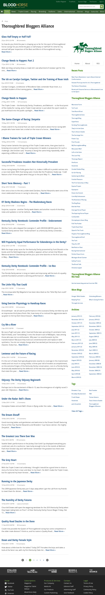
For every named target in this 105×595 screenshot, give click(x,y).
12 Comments (22, 246)
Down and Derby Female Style (17, 540)
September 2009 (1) (95, 333)
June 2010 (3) (76, 367)
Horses (80, 11)
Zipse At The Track (77, 230)
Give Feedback (69, 593)
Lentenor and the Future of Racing (19, 354)
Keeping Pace (76, 300)
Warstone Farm (77, 105)
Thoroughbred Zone (78, 115)
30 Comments (21, 525)
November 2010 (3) (78, 350)
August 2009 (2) (94, 336)
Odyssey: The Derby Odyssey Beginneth (21, 380)
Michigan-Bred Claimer (79, 257)
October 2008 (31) (94, 370)
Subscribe (94, 12)
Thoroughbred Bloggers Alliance (94, 405)
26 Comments (21, 64)
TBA (90, 394)
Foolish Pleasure (77, 179)
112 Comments (22, 142)
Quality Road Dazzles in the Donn (18, 521)
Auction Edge (82, 2)
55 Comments (22, 357)
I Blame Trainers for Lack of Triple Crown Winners (26, 138)
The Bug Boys (76, 203)
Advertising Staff (70, 590)
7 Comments (22, 187)
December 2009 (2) (95, 323)
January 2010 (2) (94, 319)
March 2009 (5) (94, 353)
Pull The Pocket (76, 223)
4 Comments (20, 83)
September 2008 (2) (95, 374)
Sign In (101, 2)
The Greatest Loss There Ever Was (18, 436)
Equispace (75, 190)
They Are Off (76, 244)
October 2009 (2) (94, 330)
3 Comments (21, 485)
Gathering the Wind (78, 176)
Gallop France (76, 261)
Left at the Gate (77, 152)
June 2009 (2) (93, 343)
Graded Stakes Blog (78, 169)
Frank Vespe (76, 397)
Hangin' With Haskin (78, 296)
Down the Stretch (77, 193)
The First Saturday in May (80, 183)
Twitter (9, 587)
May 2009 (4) (93, 347)
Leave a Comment (22, 504)
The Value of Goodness (79, 86)
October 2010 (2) (77, 353)
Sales (60, 11)
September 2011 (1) (78, 326)
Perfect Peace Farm (78, 254)
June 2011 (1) (76, 333)
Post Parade (76, 142)
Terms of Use (88, 583)
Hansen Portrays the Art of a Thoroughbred (86, 83)
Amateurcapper (77, 268)
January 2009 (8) (94, 360)
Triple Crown (23, 11)
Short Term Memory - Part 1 (16, 183)
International (69, 11)
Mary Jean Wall (77, 149)
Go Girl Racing (76, 173)
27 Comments (21, 419)
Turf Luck (75, 108)
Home (2, 21)
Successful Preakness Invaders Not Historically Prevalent (30, 162)
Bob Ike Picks (76, 207)
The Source (93, 2)
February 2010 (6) (94, 316)
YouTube (9, 590)
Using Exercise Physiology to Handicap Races (24, 303)
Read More (6, 52)
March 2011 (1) (76, 340)
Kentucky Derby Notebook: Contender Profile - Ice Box (29, 266)
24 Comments (20, 307)
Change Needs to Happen (14, 98)
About (87, 63)
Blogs (87, 12)
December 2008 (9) (95, 364)
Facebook (9, 583)
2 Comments (21, 206)
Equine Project (76, 186)
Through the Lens (77, 303)
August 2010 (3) (76, 360)
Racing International (78, 251)
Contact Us (67, 583)
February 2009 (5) (94, 357)
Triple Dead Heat (77, 227)
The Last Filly (76, 156)
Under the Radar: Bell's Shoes (16, 399)
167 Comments (22, 102)
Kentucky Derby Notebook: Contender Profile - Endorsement (32, 221)
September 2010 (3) (78, 357)
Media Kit (47, 586)
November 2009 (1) (95, 326)
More (102, 12)
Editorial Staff (69, 586)
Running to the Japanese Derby (17, 481)
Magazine (27, 583)
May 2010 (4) (76, 370)
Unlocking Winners (95, 296)
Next (47, 560)
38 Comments (21, 40)
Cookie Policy (88, 593)
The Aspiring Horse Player (80, 213)
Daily (7, 11)
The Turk (74, 240)
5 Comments (21, 224)
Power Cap (75, 139)
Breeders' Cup (76, 390)
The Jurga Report (77, 159)
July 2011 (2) (75, 330)
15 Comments (20, 544)
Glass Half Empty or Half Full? (16, 37)
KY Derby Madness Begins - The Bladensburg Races (27, 202)
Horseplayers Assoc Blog (80, 220)
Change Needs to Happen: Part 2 (18, 61)
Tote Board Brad (77, 111)
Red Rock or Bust (77, 247)
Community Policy (90, 590)
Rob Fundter (93, 390)
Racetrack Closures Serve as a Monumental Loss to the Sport (87, 90)
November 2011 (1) (78, 319)
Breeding (42, 11)
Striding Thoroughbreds (79, 125)
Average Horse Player (79, 210)
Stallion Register (61, 2)
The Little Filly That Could (14, 285)
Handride (75, 166)
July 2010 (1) (75, 364)
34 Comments (21, 270)
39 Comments (20, 440)
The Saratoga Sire (77, 135)
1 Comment (20, 328)
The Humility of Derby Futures (17, 500)
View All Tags (77, 411)
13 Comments (21, 384)
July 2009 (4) (93, 340)
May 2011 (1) (76, 336)
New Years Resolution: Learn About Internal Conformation (86, 78)
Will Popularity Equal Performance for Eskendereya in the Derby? (34, 242)
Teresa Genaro (94, 397)
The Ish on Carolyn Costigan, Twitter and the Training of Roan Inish (35, 79)
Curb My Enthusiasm (78, 196)
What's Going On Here (96, 300)
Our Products (49, 590)
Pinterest (9, 593)
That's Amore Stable (78, 132)
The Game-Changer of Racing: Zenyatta (21, 119)
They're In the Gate (78, 128)
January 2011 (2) (77, 347)
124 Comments (22, 123)
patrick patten (76, 404)
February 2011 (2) (77, 343)
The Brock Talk (76, 264)
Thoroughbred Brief (78, 237)
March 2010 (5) (76, 377)
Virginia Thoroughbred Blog (81, 234)
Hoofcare (75, 162)
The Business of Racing (79, 200)
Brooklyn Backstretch (79, 394)
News (13, 11)
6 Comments (21, 166)
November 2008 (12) (95, 367)
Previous (23, 560)
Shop (73, 571)
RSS (98, 63)
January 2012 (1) (77, 316)
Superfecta (75, 122)
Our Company (49, 583)
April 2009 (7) (93, 350)
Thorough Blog (76, 118)
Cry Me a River (9, 325)
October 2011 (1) (77, 323)
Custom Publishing (50, 593)
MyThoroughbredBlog (79, 145)
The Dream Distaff (10, 415)
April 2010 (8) (76, 374)
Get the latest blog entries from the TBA (84, 283)
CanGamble (75, 217)
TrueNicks (72, 2)
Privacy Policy (88, 586)
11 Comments (20, 288)
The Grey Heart (9, 460)
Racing (33, 11)
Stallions (51, 11)
